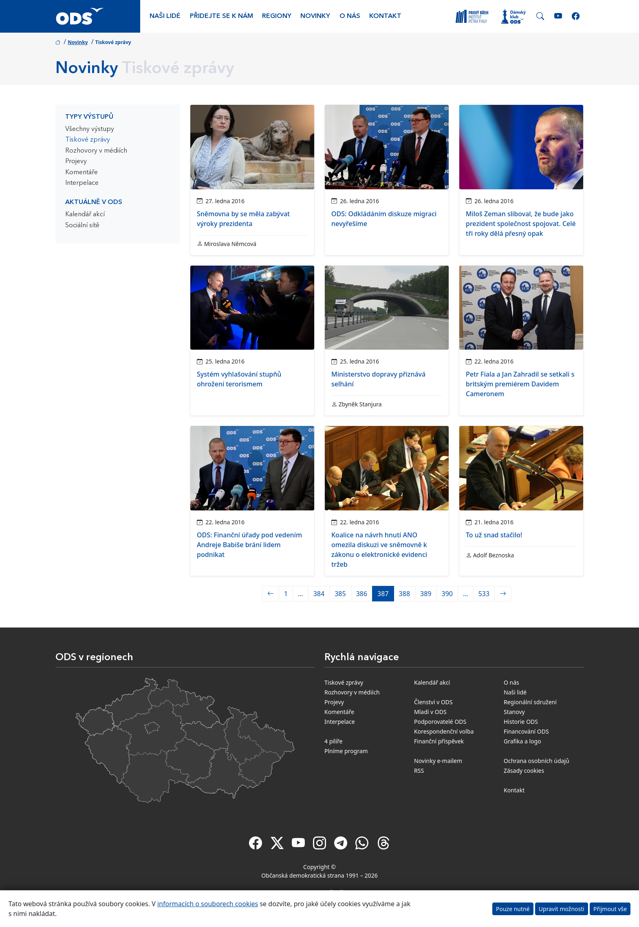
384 (318, 593)
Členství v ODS (433, 702)
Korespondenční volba (444, 731)
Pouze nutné (513, 909)
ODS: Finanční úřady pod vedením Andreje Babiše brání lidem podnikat (249, 544)
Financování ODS (526, 731)
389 (425, 593)
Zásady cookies (524, 770)
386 (361, 593)
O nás (349, 16)
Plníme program (346, 751)
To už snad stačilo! (494, 534)
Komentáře (81, 172)
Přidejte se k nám (221, 16)
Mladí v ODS (430, 712)
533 (483, 593)
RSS (419, 770)
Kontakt (385, 16)
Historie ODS (521, 721)
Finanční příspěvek (439, 741)
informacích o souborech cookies (207, 903)
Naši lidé (165, 16)
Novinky (315, 16)
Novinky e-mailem (438, 761)
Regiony (276, 16)
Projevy (76, 161)
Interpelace (82, 183)
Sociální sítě (82, 225)
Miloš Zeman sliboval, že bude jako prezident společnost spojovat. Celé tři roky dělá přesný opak (521, 223)
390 (447, 593)
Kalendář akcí (85, 214)
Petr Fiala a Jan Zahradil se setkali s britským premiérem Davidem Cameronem (520, 384)
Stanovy (514, 712)
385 (340, 593)
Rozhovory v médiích (96, 151)
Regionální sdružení (530, 702)
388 (404, 593)
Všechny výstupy (89, 129)
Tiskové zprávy (87, 140)
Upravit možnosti (561, 909)
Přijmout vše (610, 909)
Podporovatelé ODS (440, 721)
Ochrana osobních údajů (536, 761)
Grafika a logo (522, 741)
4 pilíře (333, 741)
